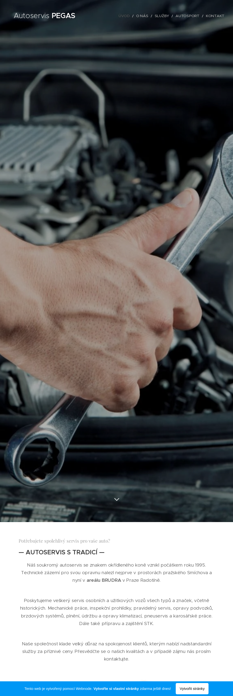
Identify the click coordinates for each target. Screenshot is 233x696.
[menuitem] (136, 16)
